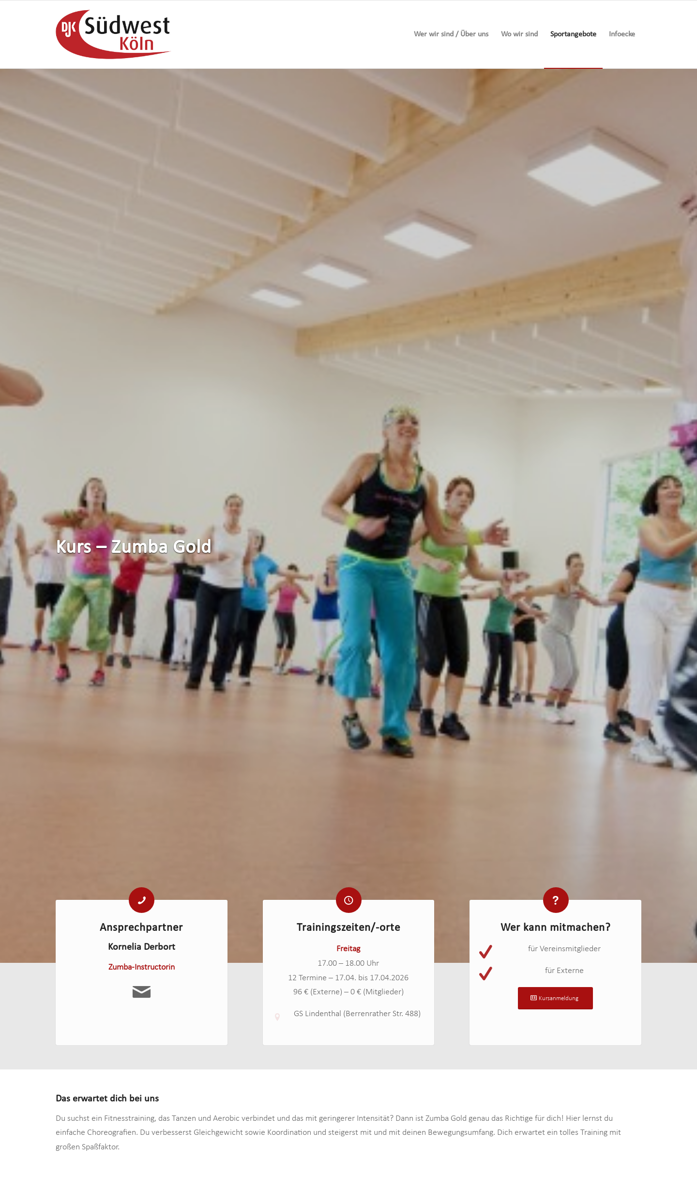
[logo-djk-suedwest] (113, 34)
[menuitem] (451, 34)
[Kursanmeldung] (555, 1003)
